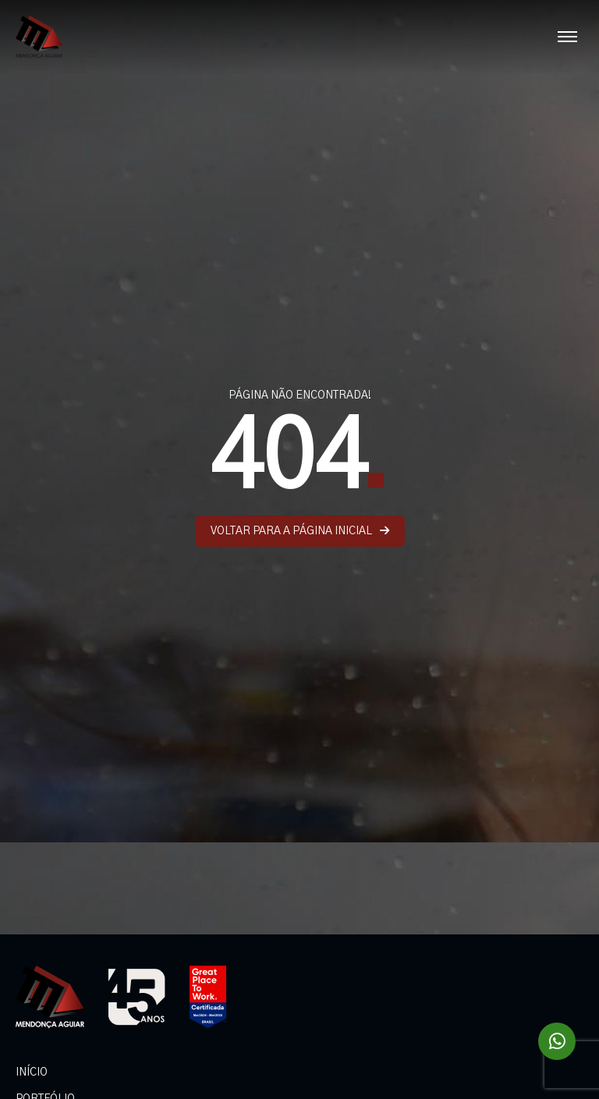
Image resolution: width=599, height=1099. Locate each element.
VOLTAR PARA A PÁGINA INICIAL (300, 531)
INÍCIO (32, 1072)
